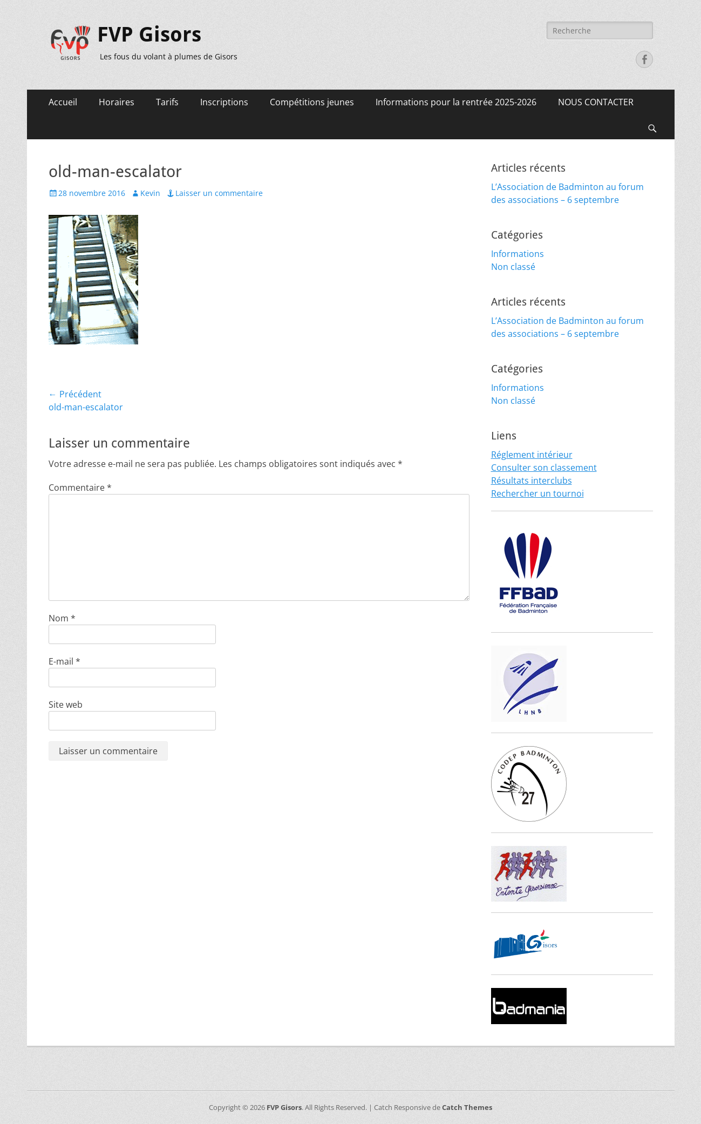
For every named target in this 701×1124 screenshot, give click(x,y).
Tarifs (167, 102)
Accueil (63, 102)
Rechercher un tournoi (537, 493)
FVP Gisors (149, 34)
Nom (62, 618)
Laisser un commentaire (219, 193)
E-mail (64, 661)
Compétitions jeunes (312, 102)
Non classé (513, 267)
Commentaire (80, 487)
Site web (66, 704)
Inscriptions (224, 102)
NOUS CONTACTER (596, 102)
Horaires (116, 102)
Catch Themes (467, 1107)
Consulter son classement (544, 467)
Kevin (150, 193)
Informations (517, 254)
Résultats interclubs (531, 480)
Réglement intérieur (532, 455)
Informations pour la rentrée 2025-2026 (456, 102)
